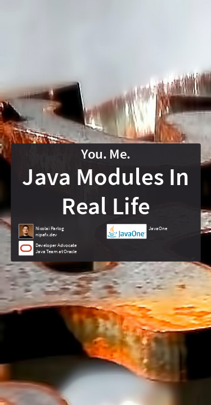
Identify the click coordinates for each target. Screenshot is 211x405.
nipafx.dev (45, 234)
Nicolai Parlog (49, 228)
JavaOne (158, 228)
